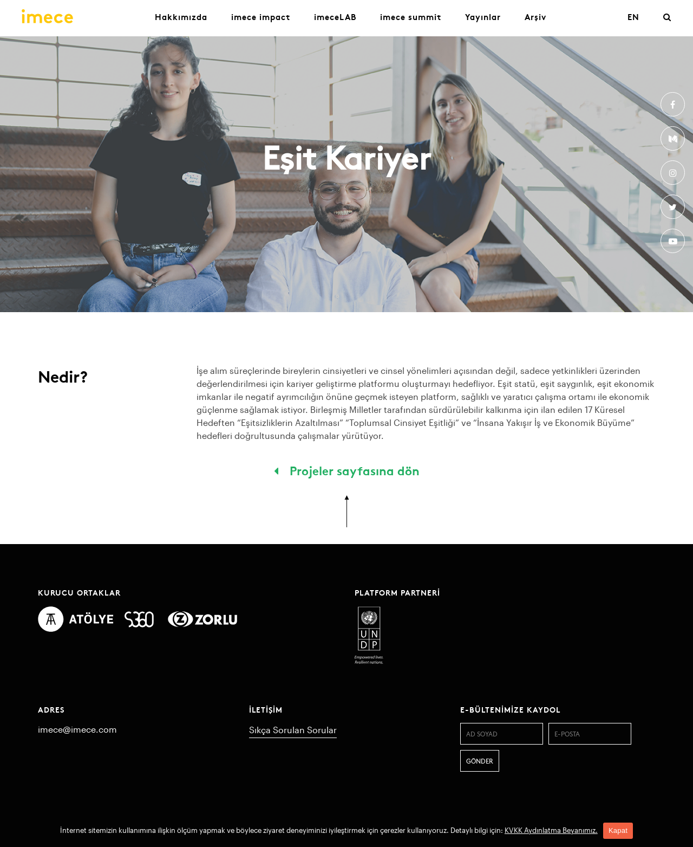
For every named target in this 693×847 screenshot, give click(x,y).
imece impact (260, 16)
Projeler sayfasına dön (347, 470)
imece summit (410, 16)
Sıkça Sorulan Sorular (293, 730)
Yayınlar (483, 16)
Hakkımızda (181, 16)
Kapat (618, 830)
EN (633, 16)
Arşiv (535, 16)
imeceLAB (335, 16)
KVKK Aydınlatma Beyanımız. (551, 830)
